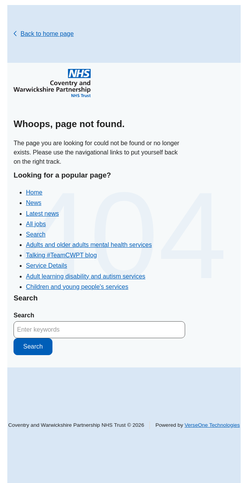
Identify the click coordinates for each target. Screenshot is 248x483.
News (33, 203)
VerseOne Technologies (212, 425)
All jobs (36, 224)
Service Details (46, 265)
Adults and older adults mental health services (89, 245)
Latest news (42, 213)
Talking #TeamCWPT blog (61, 255)
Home (34, 192)
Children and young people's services (77, 286)
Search (36, 234)
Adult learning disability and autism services (85, 276)
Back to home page (47, 33)
